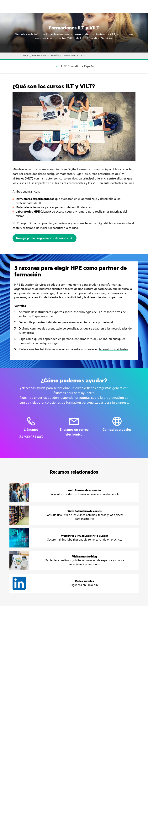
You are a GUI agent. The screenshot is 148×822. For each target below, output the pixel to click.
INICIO (26, 55)
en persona (65, 339)
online (103, 339)
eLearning (54, 169)
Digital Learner (78, 169)
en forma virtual (85, 339)
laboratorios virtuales (113, 349)
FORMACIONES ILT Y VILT (74, 55)
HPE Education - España (45, 55)
